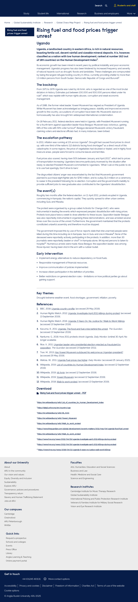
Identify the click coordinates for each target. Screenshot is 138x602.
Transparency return (13, 493)
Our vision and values (14, 474)
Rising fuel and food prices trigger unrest (17, 32)
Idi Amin (61, 372)
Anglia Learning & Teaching (18, 557)
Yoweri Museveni (65, 377)
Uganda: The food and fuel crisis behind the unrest (83, 329)
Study (26, 13)
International (63, 13)
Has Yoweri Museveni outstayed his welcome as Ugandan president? (89, 352)
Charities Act (88, 585)
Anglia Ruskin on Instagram (10, 578)
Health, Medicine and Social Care (86, 474)
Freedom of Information (67, 585)
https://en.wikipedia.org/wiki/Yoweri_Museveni (57, 418)
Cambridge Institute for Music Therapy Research (93, 491)
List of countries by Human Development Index (80, 364)
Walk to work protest (67, 381)
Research (81, 13)
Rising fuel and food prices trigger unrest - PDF (63, 393)
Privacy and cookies (29, 585)
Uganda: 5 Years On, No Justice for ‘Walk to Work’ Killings (96, 321)
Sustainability (10, 482)
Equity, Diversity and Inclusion (18, 478)
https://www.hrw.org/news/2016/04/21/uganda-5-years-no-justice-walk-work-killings (74, 450)
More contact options (57, 578)
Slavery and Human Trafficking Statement (23, 497)
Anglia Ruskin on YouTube (18, 578)
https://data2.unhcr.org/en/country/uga (53, 408)
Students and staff (125, 5)
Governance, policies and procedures (21, 489)
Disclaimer (47, 585)
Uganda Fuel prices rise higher (72, 360)
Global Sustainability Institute (27, 22)
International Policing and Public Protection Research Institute (99, 499)
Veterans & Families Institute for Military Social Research (97, 502)
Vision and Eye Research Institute (86, 506)
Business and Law (79, 471)
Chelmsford (9, 517)
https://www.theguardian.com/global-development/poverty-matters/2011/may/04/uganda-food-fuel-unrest (82, 429)
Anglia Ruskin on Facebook (6, 578)
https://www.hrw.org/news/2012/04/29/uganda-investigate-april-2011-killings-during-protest (76, 439)
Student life (43, 13)
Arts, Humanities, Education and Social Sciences (93, 467)
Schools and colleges (16, 542)
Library (9, 553)
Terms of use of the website (110, 585)
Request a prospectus (16, 538)
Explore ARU (10, 486)
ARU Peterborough (13, 521)
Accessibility (10, 585)
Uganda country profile (63, 308)
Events (9, 545)
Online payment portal (16, 561)
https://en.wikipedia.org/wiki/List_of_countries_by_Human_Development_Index (70, 402)
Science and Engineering (82, 478)
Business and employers (106, 13)
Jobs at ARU (10, 501)
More (131, 13)
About (7, 467)
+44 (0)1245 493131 (31, 579)
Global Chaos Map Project (68, 22)
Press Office (11, 549)
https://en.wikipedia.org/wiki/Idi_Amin (53, 413)
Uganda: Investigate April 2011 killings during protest (94, 313)
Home (7, 22)
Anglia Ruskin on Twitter (14, 578)
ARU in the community (14, 471)
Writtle (7, 525)
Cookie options (11, 590)
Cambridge (9, 514)
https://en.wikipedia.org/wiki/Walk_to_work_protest (59, 423)
